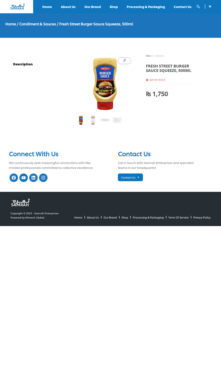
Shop (114, 6)
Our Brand (92, 6)
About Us (68, 6)
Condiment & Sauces (37, 23)
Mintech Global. (35, 217)
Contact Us (182, 6)
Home (47, 6)
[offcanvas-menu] (198, 6)
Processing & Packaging (146, 6)
